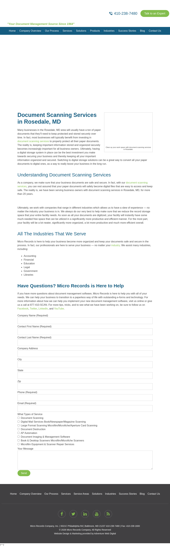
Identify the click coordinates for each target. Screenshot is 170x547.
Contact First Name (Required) (85, 329)
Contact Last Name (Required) (85, 340)
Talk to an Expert (154, 13)
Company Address (85, 351)
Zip (85, 384)
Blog (142, 30)
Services (67, 30)
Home (12, 30)
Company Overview (30, 30)
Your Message (85, 450)
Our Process (52, 30)
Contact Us (155, 30)
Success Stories (127, 30)
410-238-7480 (112, 526)
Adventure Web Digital (105, 533)
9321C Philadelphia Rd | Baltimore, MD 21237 (83, 526)
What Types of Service (85, 429)
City (85, 362)
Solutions (81, 30)
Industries (109, 30)
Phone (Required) (85, 395)
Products (95, 30)
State (85, 373)
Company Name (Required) (85, 318)
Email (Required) (85, 406)
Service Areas (81, 493)
